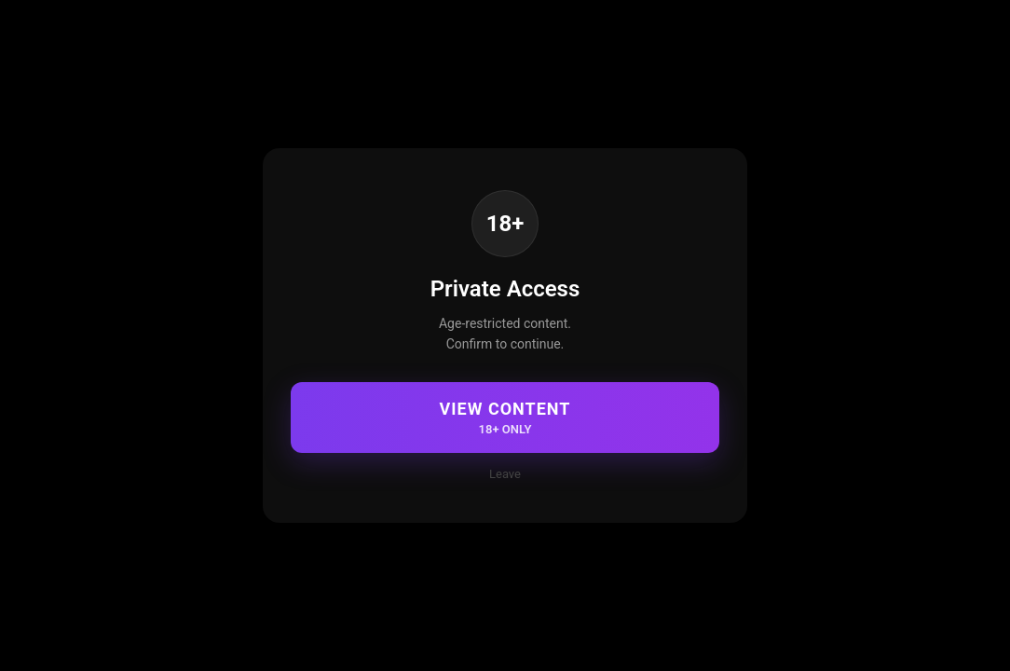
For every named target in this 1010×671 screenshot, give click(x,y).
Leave (505, 474)
